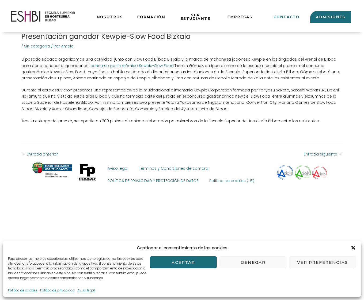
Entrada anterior (40, 154)
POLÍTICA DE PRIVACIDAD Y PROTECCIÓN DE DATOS (153, 180)
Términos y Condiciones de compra (173, 168)
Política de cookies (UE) (231, 180)
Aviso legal (118, 168)
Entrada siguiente (323, 154)
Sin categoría (37, 46)
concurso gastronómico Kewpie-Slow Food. (132, 65)
